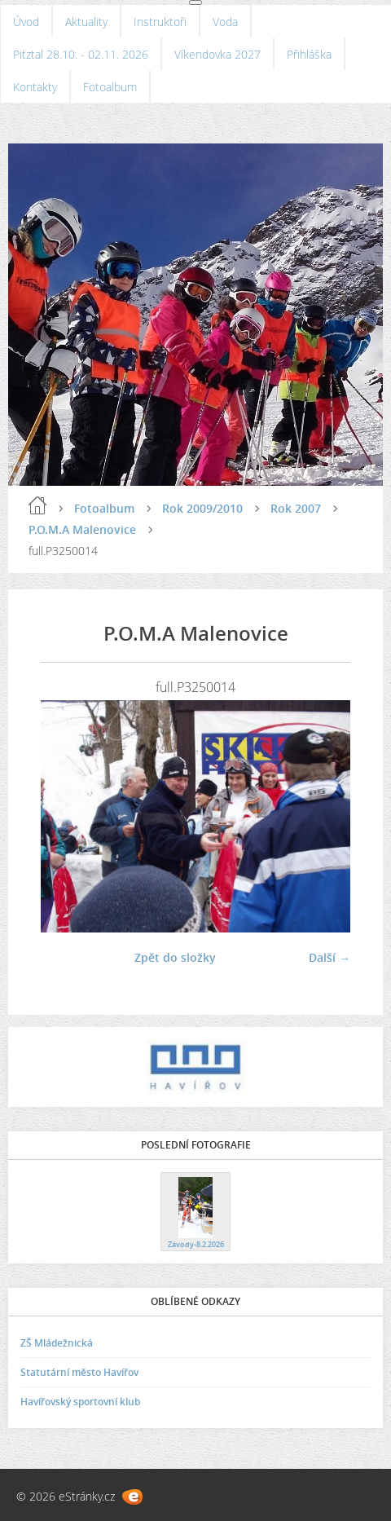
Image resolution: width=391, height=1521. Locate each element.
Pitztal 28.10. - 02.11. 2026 (80, 54)
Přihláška (309, 54)
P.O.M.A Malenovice (82, 529)
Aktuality (86, 21)
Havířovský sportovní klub (80, 1402)
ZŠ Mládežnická (56, 1343)
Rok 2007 (295, 508)
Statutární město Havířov (79, 1372)
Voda (225, 21)
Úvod (26, 21)
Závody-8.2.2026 (196, 1244)
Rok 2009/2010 (202, 508)
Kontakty (35, 87)
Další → (329, 957)
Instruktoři (160, 21)
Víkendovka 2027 (217, 54)
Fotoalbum (110, 87)
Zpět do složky (175, 957)
